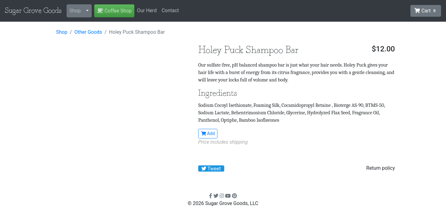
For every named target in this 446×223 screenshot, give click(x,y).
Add (208, 133)
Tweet (211, 169)
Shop (75, 11)
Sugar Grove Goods (33, 11)
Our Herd (146, 10)
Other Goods (88, 32)
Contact (170, 10)
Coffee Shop (114, 11)
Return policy (380, 168)
